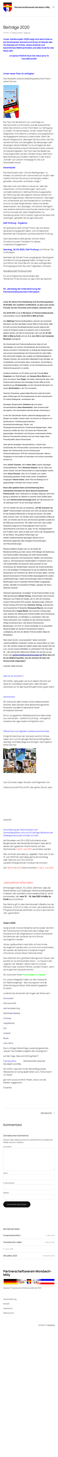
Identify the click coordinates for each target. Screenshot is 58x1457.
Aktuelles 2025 (10, 1256)
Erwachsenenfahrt (11, 1235)
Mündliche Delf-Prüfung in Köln (17, 271)
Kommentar (7, 1147)
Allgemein (27, 33)
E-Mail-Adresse (9, 1183)
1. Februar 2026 (50, 1242)
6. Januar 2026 (8, 1249)
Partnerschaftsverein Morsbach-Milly (32, 7)
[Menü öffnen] (53, 7)
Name (5, 1173)
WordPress (51, 1325)
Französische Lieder (12, 1242)
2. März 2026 (50, 1235)
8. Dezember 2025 (49, 1256)
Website (6, 1193)
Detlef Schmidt (17, 33)
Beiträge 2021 (46, 1113)
